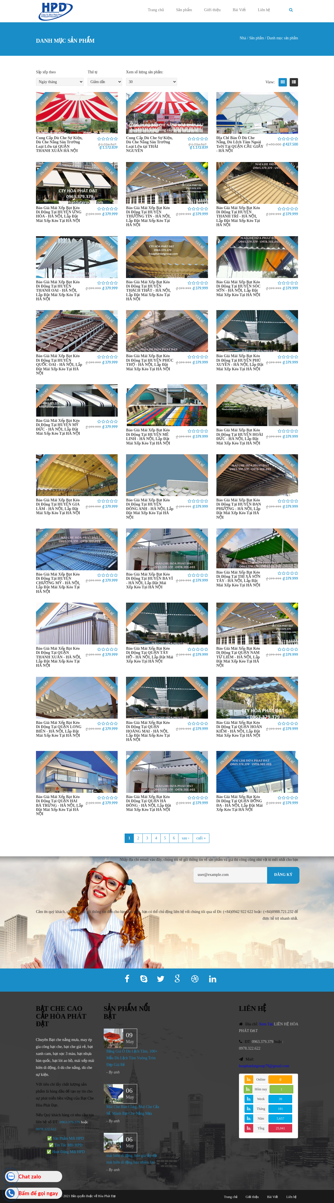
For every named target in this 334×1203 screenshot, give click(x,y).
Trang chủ (156, 10)
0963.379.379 (64, 1122)
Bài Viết (239, 10)
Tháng (260, 1109)
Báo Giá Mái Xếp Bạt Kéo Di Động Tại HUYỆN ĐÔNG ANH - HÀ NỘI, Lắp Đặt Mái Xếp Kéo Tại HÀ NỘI (149, 509)
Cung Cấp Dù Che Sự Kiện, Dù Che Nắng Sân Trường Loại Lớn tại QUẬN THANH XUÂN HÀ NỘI (59, 144)
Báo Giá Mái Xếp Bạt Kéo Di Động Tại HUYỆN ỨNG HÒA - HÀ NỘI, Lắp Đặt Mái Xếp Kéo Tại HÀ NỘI (58, 214)
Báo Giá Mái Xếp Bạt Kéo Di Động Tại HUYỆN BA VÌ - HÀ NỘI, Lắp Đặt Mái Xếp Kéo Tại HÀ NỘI (149, 580)
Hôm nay (261, 1089)
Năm (261, 1118)
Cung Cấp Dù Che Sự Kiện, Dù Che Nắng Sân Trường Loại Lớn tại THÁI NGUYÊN (149, 144)
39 (280, 1099)
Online (260, 1079)
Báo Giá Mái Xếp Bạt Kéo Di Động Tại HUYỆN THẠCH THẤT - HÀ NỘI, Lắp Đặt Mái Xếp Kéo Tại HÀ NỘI (148, 290)
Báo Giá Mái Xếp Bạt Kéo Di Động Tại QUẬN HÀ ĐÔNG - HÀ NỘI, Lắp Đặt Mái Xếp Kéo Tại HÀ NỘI (148, 803)
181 (280, 1109)
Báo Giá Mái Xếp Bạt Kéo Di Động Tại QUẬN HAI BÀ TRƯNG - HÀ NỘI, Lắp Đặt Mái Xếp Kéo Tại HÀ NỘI (59, 805)
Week (261, 1099)
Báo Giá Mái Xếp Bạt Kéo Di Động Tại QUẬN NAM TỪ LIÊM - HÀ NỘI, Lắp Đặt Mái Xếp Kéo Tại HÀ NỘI (238, 657)
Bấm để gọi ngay (38, 1193)
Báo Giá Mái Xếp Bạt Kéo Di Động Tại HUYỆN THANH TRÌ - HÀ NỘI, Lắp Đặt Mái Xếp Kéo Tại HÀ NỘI (238, 216)
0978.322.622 (254, 1048)
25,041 (280, 1128)
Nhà (242, 38)
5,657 (280, 1118)
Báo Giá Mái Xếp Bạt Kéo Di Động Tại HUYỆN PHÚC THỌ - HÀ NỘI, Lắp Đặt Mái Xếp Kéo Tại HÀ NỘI (149, 362)
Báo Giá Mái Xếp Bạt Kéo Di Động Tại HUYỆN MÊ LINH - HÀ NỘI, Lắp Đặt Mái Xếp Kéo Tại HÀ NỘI (148, 436)
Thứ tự (92, 72)
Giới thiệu (212, 10)
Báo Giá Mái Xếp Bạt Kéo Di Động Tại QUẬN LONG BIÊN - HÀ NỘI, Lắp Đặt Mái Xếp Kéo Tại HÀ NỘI (58, 729)
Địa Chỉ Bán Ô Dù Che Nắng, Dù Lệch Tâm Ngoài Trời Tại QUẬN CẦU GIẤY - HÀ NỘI (239, 144)
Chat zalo (29, 1176)
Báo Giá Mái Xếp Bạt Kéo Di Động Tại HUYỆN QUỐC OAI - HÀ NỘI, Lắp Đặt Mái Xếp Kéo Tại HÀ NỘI (59, 364)
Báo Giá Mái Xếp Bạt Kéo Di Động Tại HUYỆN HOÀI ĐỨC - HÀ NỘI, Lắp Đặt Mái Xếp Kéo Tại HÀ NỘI (239, 436)
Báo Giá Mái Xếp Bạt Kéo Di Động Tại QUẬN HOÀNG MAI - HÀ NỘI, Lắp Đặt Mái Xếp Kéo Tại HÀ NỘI (148, 731)
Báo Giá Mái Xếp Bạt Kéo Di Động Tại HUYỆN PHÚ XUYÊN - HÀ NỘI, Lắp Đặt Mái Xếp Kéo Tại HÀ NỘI (239, 362)
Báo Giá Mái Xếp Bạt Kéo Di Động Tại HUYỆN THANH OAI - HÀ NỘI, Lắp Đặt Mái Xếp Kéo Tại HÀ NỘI (58, 290)
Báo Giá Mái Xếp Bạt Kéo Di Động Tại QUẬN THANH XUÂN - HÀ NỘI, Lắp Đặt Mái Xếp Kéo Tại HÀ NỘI (58, 657)
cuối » (201, 838)
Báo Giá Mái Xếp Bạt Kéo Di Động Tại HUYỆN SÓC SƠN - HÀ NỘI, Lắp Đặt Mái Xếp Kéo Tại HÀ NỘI (238, 288)
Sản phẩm (184, 10)
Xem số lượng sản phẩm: (144, 72)
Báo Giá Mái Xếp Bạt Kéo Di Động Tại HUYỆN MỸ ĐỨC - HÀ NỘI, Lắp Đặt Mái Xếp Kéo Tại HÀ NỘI (58, 427)
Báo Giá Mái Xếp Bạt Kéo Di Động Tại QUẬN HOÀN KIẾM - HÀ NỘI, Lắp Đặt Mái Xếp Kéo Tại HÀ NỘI (239, 729)
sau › (185, 838)
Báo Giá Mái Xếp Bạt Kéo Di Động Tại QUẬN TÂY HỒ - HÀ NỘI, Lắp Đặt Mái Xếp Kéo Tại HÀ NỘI (149, 654)
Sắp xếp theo (46, 72)
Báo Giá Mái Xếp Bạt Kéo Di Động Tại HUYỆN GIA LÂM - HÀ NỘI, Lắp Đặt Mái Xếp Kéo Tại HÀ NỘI (58, 506)
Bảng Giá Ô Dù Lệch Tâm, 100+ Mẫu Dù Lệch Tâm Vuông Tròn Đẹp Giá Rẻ (132, 1063)
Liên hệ (264, 10)
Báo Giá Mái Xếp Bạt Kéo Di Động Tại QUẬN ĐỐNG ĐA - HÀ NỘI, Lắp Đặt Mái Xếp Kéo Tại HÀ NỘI (239, 803)
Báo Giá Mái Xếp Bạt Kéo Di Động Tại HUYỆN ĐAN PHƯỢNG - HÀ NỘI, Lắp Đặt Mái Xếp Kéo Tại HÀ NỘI (238, 509)
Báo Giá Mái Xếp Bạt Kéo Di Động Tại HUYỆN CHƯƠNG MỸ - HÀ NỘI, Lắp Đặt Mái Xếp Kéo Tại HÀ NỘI (58, 583)
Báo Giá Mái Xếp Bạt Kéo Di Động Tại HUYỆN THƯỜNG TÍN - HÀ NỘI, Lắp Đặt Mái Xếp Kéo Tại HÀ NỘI (148, 216)
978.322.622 (42, 1129)
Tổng (261, 1128)
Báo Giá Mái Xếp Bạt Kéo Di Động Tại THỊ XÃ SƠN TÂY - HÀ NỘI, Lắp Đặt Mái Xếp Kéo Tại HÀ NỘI (238, 578)
